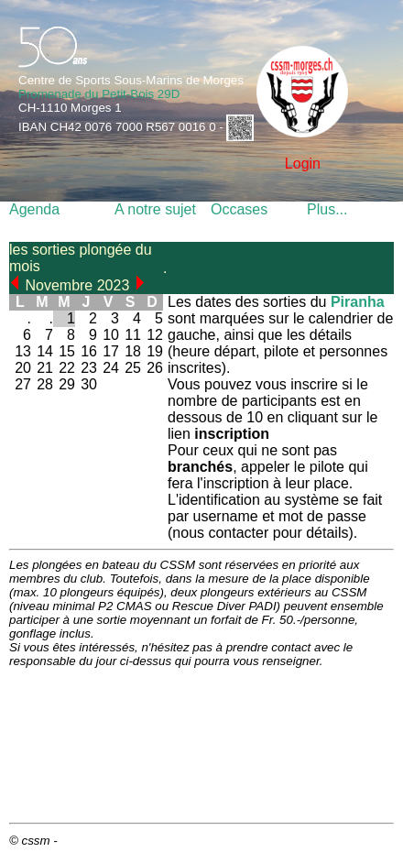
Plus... (327, 209)
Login (303, 163)
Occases (239, 209)
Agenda (34, 209)
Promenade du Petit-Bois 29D (99, 94)
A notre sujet (155, 209)
